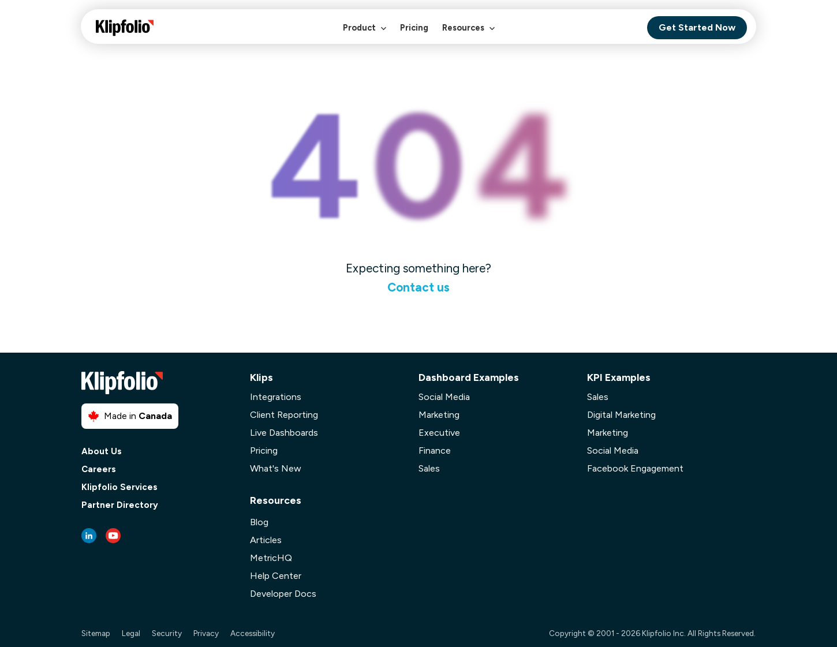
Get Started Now (697, 27)
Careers (98, 469)
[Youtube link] (113, 535)
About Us (101, 451)
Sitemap (95, 633)
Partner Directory (119, 505)
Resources (468, 34)
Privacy (206, 633)
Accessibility (252, 633)
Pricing (414, 28)
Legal (131, 633)
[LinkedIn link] (88, 535)
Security (167, 633)
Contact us (418, 287)
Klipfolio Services (119, 487)
